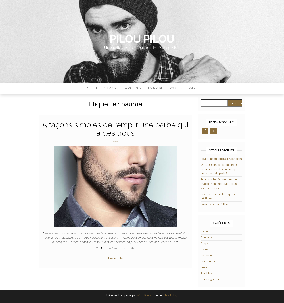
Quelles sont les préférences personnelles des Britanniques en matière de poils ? (220, 169)
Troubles (175, 88)
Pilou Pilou (142, 39)
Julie (104, 248)
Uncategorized (210, 279)
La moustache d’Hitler (214, 204)
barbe (115, 141)
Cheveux (110, 88)
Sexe (139, 88)
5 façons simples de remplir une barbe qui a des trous (115, 128)
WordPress (144, 295)
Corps (126, 88)
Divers (192, 88)
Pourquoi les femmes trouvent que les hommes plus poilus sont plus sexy (220, 184)
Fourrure (155, 88)
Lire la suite (115, 258)
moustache (208, 261)
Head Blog (171, 295)
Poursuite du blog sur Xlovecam (221, 158)
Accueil (92, 88)
